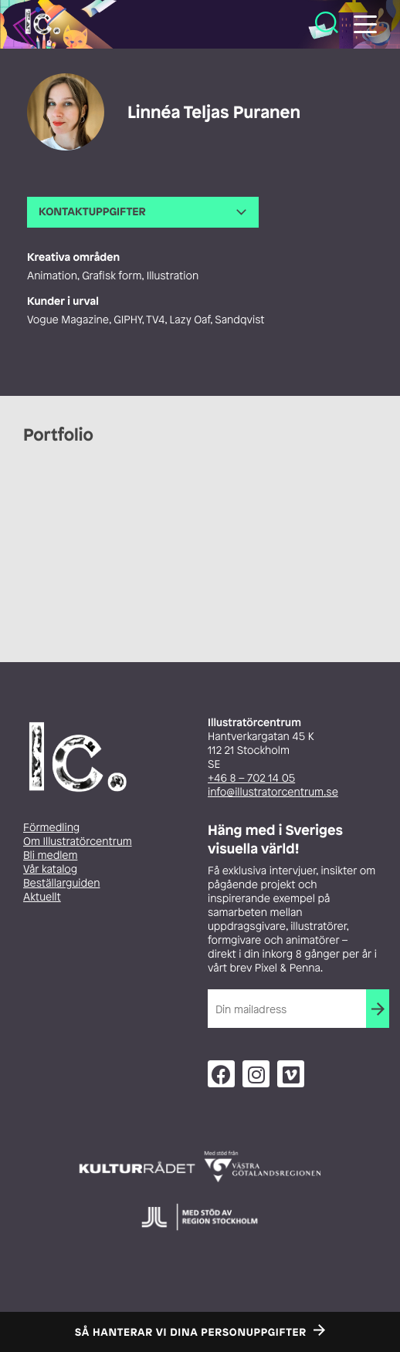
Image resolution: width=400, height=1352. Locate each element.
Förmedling (51, 827)
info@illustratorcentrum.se (273, 792)
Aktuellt (42, 897)
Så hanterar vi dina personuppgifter (191, 1333)
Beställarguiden (61, 883)
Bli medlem (50, 855)
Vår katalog (50, 869)
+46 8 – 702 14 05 (251, 778)
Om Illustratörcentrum (77, 841)
